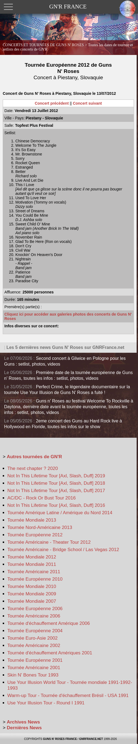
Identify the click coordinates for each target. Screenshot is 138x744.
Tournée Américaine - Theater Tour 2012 (49, 542)
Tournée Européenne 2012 (35, 534)
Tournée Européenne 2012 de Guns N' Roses (68, 71)
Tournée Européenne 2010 (35, 579)
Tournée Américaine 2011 (33, 571)
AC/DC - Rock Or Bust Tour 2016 (41, 498)
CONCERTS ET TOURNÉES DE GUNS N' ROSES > (68, 47)
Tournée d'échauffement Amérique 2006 (48, 623)
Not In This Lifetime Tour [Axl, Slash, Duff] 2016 (56, 505)
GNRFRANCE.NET (91, 738)
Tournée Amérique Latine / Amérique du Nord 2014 (59, 512)
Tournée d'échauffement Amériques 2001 (49, 652)
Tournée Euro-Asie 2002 (32, 638)
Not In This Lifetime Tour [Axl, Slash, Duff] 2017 (56, 490)
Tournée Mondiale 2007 (31, 601)
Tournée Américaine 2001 (33, 667)
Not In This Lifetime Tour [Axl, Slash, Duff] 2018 (56, 483)
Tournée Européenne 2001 (35, 660)
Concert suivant (87, 103)
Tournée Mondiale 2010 (31, 586)
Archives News (23, 722)
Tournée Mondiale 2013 (31, 520)
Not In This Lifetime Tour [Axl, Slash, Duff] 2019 (56, 475)
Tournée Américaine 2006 (33, 616)
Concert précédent (52, 103)
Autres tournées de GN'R (34, 456)
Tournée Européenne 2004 (35, 630)
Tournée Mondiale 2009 (31, 593)
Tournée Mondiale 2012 (31, 557)
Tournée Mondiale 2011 (31, 564)
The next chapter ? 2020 (32, 468)
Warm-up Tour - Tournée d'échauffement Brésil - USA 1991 (68, 695)
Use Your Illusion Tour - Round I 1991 (46, 702)
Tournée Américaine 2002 (33, 645)
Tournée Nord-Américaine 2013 (39, 527)
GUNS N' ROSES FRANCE (60, 738)
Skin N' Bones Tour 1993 (32, 675)
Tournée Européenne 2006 (35, 608)
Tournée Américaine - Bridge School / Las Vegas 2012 (63, 549)
